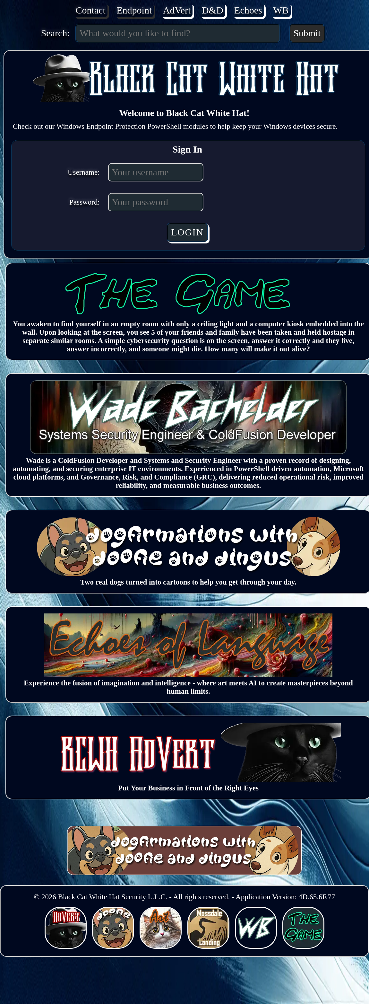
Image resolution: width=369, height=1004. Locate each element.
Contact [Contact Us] (90, 10)
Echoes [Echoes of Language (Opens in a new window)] (248, 10)
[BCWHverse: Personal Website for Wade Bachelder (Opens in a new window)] (257, 946)
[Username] (155, 172)
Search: (55, 33)
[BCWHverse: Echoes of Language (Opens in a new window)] (162, 946)
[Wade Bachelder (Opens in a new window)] (188, 452)
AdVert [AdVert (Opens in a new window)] (177, 10)
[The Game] (188, 316)
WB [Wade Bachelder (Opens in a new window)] (280, 10)
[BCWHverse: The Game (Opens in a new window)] (303, 946)
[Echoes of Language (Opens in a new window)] (188, 675)
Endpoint (134, 10)
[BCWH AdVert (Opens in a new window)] (188, 780)
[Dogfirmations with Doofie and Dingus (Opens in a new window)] (188, 574)
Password (83, 202)
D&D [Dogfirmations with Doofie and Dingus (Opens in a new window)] (212, 10)
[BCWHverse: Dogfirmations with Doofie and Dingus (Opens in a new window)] (114, 946)
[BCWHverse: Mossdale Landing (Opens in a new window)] (209, 946)
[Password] (155, 202)
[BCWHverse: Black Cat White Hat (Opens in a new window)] (67, 946)
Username (83, 172)
